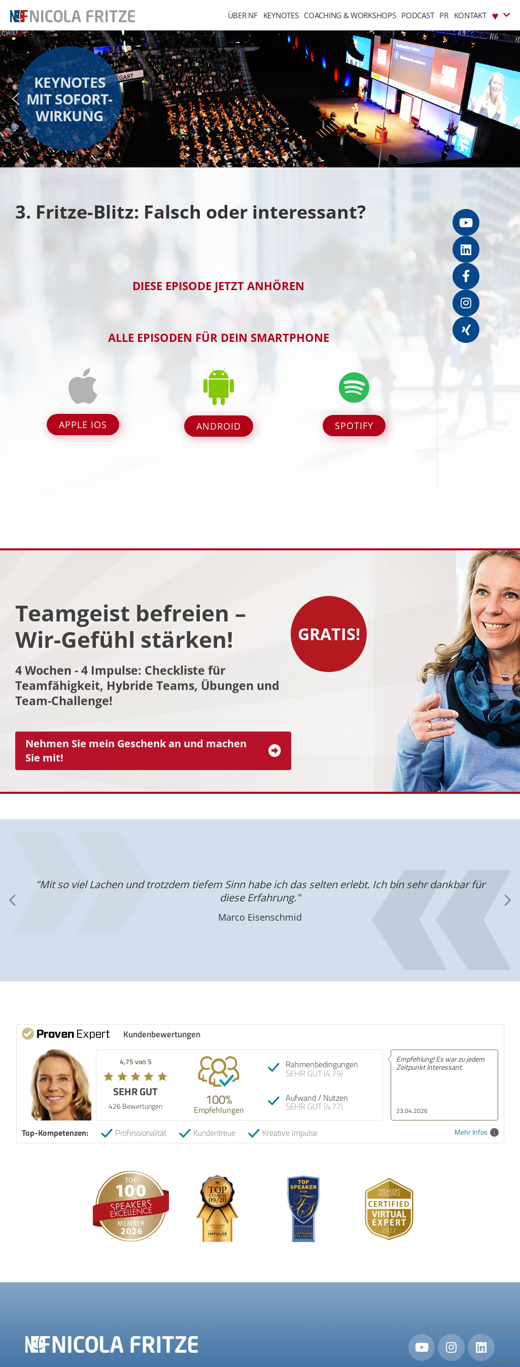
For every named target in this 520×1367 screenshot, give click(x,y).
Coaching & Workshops (350, 15)
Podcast (417, 15)
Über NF (243, 15)
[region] (260, 98)
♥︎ (501, 15)
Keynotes (281, 15)
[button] (16, 99)
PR (443, 15)
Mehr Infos (477, 1132)
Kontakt (470, 15)
